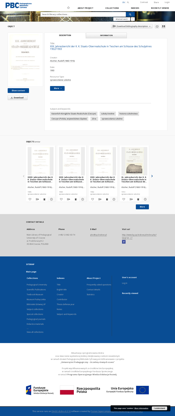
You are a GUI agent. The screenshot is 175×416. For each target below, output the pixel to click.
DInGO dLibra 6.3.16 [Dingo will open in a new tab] (61, 411)
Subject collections (35, 309)
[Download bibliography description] (36, 199)
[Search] (130, 14)
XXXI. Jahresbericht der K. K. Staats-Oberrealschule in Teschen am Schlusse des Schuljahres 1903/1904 (71, 179)
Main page (31, 271)
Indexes (135, 8)
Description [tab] (65, 35)
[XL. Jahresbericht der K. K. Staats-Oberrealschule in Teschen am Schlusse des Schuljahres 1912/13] (134, 161)
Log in (124, 283)
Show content (18, 90)
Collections (112, 8)
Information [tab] (106, 35)
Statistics (90, 294)
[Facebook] (124, 242)
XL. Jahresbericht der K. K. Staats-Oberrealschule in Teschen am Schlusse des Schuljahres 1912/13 (134, 179)
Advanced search (122, 19)
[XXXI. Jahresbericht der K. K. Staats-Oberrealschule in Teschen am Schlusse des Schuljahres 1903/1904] (72, 161)
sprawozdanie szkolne (60, 80)
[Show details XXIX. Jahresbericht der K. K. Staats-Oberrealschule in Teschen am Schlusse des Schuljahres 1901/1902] (113, 199)
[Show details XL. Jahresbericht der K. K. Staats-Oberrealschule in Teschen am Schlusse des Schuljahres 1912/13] (144, 199)
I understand (159, 408)
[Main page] (68, 8)
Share (156, 2)
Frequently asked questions (99, 284)
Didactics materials (35, 324)
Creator (60, 294)
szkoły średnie (107, 113)
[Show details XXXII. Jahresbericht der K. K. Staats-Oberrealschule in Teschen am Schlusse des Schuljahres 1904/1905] (50, 199)
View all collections (35, 332)
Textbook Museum (35, 294)
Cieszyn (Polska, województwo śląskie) (69, 118)
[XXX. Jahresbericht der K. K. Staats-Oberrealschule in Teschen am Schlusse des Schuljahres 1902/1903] (25, 59)
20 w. (94, 118)
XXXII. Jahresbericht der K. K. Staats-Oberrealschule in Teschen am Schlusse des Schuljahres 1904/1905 (40, 179)
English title (62, 289)
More (142, 206)
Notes (59, 309)
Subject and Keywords (66, 314)
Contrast (144, 2)
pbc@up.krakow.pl (98, 234)
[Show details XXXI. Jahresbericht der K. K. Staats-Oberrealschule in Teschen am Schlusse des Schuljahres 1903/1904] (82, 199)
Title (59, 284)
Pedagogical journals (36, 319)
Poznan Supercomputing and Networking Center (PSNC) (117, 411)
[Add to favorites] (157, 26)
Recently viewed (160, 8)
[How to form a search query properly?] (133, 19)
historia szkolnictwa (129, 113)
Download (16, 97)
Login (167, 2)
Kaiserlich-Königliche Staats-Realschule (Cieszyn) (74, 113)
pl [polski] (128, 2)
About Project (85, 8)
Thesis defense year (65, 304)
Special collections (35, 314)
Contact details (93, 289)
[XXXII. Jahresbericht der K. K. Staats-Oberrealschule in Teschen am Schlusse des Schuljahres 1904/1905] (40, 161)
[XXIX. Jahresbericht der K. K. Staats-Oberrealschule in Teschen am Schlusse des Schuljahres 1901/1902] (103, 161)
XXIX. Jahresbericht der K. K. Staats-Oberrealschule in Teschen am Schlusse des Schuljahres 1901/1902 (103, 179)
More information (141, 408)
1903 (52, 70)
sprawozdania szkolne (112, 118)
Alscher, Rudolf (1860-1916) (62, 61)
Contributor (62, 299)
